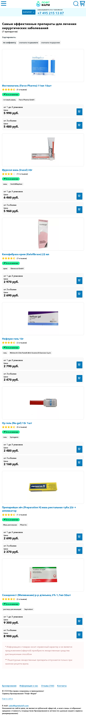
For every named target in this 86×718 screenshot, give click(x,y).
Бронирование (9, 686)
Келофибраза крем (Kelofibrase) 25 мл (25, 254)
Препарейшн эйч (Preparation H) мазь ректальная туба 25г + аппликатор (39, 509)
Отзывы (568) (47, 686)
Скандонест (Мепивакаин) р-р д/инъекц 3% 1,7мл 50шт (36, 595)
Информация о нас (29, 686)
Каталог (28, 12)
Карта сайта (7, 698)
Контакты (62, 686)
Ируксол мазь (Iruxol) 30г (17, 170)
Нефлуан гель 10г (13, 338)
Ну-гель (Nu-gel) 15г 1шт (17, 423)
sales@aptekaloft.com (19, 705)
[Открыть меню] (3, 3)
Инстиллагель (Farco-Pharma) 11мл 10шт (27, 85)
